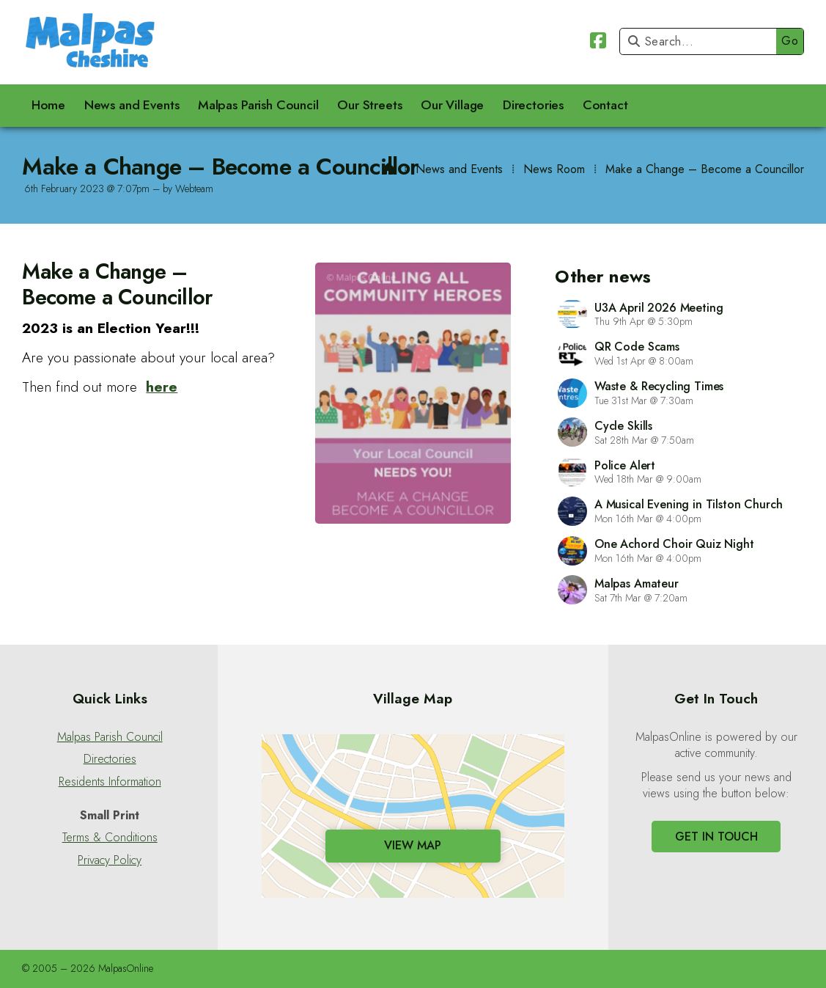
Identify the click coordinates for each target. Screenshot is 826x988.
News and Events (459, 169)
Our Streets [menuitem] (369, 104)
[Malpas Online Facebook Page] (598, 42)
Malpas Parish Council (110, 737)
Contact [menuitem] (605, 104)
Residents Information (110, 782)
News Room (554, 169)
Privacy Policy (109, 860)
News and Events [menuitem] (132, 104)
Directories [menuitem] (533, 104)
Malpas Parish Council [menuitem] (258, 104)
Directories (110, 759)
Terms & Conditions (110, 838)
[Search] (701, 41)
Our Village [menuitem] (452, 104)
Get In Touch (716, 836)
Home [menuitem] (48, 104)
